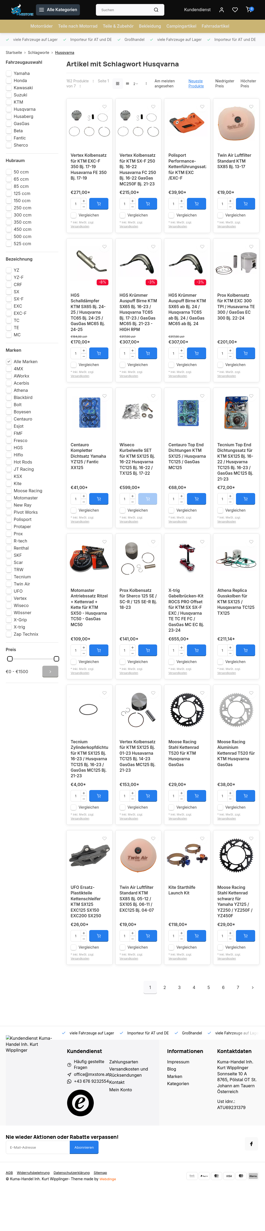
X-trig (19, 627)
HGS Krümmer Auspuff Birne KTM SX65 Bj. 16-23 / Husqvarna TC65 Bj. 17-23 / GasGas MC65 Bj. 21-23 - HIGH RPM (138, 326)
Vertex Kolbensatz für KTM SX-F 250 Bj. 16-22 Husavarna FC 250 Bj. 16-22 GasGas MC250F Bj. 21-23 (138, 176)
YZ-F (19, 277)
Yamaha (22, 73)
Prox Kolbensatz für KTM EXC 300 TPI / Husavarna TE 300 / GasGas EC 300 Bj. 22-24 (235, 321)
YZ (16, 270)
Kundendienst (197, 9)
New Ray (23, 505)
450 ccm (23, 229)
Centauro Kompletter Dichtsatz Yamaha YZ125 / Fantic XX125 (89, 475)
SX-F (19, 299)
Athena (21, 390)
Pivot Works (26, 512)
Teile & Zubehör (118, 26)
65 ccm (21, 179)
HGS (18, 447)
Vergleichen (89, 226)
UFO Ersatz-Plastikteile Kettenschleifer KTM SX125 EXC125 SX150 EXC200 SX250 (86, 941)
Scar (18, 562)
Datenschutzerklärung (74, 1214)
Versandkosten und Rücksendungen (130, 1112)
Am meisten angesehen (165, 83)
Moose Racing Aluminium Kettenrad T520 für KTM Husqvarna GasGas (233, 785)
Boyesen (22, 411)
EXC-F (20, 313)
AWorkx (21, 376)
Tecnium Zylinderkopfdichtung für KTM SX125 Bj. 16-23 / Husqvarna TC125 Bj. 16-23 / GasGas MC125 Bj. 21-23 (89, 790)
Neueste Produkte (196, 83)
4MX (18, 368)
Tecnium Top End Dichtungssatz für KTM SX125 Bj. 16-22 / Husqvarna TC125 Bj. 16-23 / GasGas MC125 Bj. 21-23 (236, 481)
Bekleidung (150, 26)
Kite (18, 483)
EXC (18, 306)
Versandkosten (80, 237)
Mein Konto (122, 1130)
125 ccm (22, 193)
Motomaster (26, 497)
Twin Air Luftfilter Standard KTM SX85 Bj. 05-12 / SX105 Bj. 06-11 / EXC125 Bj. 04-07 (137, 938)
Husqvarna (64, 52)
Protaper (22, 526)
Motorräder (38, 26)
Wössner (22, 612)
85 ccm (21, 186)
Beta (18, 130)
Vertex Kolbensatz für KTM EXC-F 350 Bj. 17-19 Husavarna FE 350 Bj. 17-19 (89, 170)
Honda (20, 80)
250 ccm (22, 207)
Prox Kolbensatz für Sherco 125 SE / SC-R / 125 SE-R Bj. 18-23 (138, 622)
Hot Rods (23, 462)
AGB (9, 1214)
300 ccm (23, 215)
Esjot (19, 426)
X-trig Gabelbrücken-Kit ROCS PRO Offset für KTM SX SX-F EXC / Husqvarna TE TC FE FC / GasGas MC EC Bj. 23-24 (187, 634)
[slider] (10, 658)
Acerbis (21, 383)
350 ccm (22, 222)
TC (17, 320)
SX (16, 291)
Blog (171, 1109)
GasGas (22, 123)
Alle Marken (26, 361)
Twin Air (22, 584)
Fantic (20, 138)
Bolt (18, 404)
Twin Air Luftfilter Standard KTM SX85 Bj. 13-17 (235, 164)
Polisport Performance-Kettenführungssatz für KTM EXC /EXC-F (187, 170)
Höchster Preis (248, 83)
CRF (18, 284)
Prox (18, 533)
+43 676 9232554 (92, 1122)
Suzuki (20, 94)
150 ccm (22, 200)
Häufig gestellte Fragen (90, 1105)
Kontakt (118, 1122)
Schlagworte (41, 52)
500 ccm (22, 236)
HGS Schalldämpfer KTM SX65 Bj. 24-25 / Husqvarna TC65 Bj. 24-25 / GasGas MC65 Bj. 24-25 (89, 326)
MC (17, 334)
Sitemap (104, 1214)
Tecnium (22, 576)
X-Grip (20, 619)
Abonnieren (84, 1189)
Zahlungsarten (125, 1102)
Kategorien (178, 1124)
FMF (18, 433)
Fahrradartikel (218, 26)
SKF (18, 555)
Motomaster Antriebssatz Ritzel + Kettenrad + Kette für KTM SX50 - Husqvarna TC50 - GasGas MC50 (89, 631)
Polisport (23, 519)
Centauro (23, 419)
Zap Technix (26, 634)
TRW (18, 569)
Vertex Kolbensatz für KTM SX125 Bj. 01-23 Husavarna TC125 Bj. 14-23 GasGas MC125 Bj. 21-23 (138, 785)
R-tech (20, 541)
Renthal (21, 548)
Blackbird (23, 397)
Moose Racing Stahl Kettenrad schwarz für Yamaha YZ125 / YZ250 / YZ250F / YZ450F (235, 941)
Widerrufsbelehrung (34, 1214)
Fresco (20, 440)
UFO (18, 591)
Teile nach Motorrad (75, 26)
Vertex (20, 598)
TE (16, 327)
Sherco (21, 145)
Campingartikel (183, 26)
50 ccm (21, 172)
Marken (174, 1116)
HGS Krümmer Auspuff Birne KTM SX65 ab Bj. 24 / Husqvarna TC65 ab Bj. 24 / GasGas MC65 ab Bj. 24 (186, 326)
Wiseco (21, 605)
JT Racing (24, 469)
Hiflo (18, 454)
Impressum (178, 1102)
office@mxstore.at (92, 1115)
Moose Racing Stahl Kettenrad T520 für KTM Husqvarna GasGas (184, 782)
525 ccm (22, 243)
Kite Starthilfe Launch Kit (182, 929)
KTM (18, 102)
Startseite (17, 52)
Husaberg (23, 116)
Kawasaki (23, 87)
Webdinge (108, 1220)
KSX (18, 476)
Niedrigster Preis (224, 83)
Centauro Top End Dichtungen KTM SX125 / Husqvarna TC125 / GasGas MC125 (186, 475)
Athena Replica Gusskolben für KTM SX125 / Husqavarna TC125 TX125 (233, 625)
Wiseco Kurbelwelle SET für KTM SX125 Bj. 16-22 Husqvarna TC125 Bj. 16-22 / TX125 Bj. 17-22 (138, 478)
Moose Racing (28, 490)
